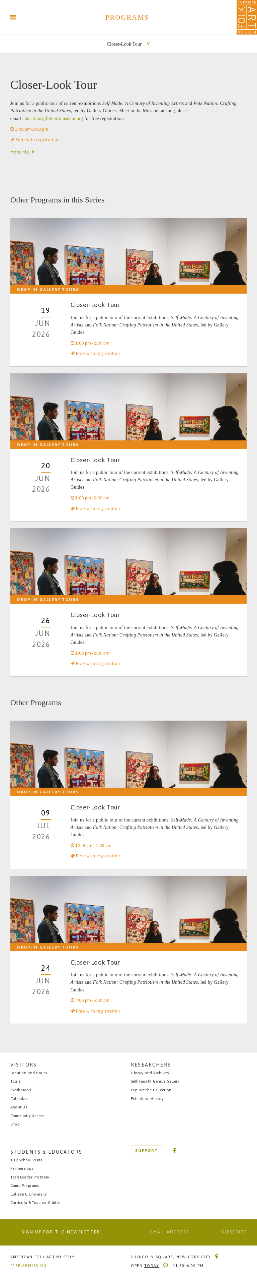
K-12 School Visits (26, 1160)
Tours (15, 1081)
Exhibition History (147, 1098)
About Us (18, 1107)
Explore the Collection (151, 1089)
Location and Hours (28, 1072)
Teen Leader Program (29, 1177)
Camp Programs (24, 1185)
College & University (28, 1194)
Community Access (27, 1115)
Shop (15, 1124)
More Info (19, 152)
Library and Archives (150, 1072)
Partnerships (21, 1168)
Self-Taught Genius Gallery (155, 1081)
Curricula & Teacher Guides (35, 1202)
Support (146, 1150)
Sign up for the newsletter (61, 1231)
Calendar (18, 1098)
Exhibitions (20, 1089)
